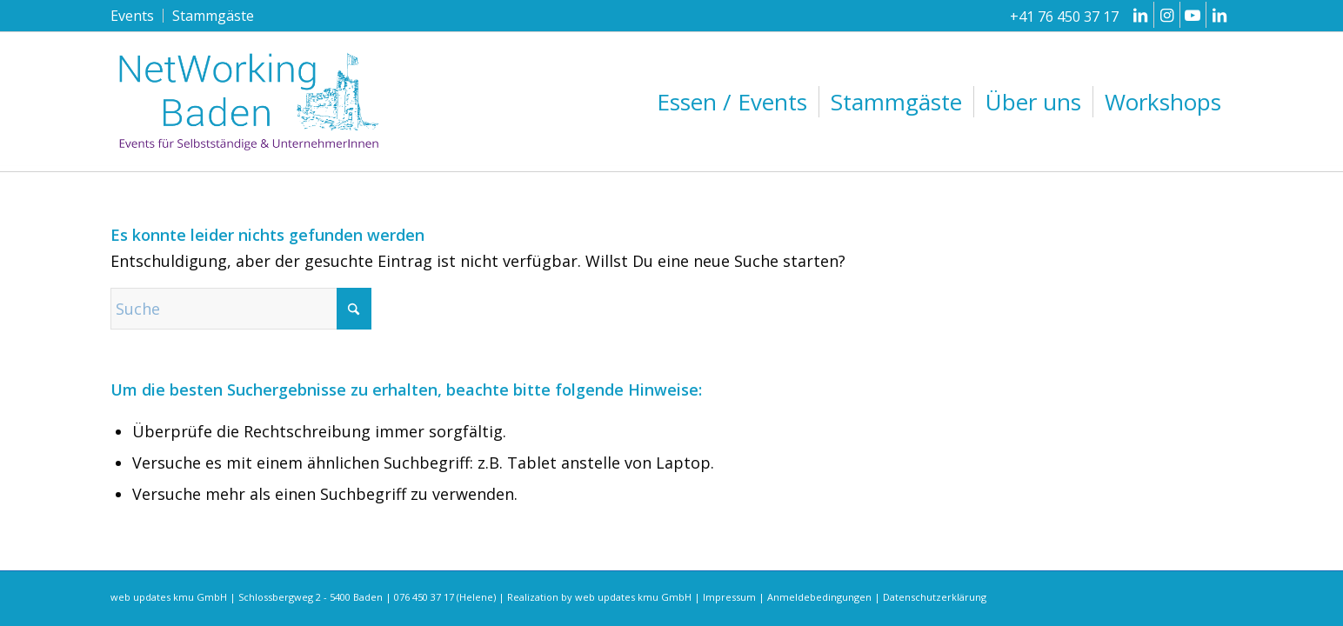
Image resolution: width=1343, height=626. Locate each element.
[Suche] (240, 309)
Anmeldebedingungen (819, 596)
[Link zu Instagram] (1166, 15)
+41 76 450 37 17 (1064, 16)
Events (132, 15)
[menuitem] (137, 16)
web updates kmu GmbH (633, 596)
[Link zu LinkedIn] (1140, 15)
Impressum (729, 596)
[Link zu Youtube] (1193, 15)
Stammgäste (213, 15)
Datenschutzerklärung (934, 596)
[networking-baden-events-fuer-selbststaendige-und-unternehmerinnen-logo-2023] (249, 101)
